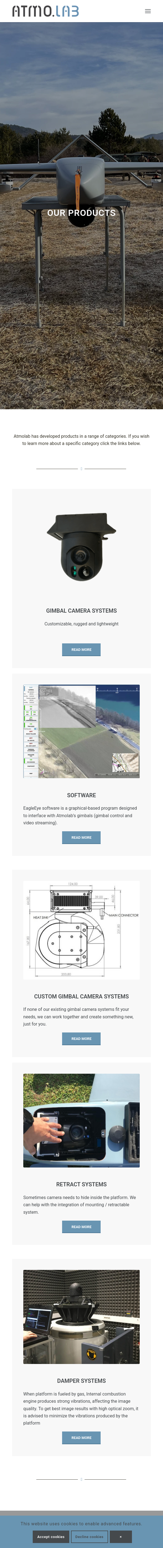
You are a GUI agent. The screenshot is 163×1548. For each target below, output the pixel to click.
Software (81, 795)
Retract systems (81, 1184)
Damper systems (81, 1381)
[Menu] (148, 11)
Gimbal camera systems (81, 610)
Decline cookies (89, 1537)
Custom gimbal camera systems (81, 996)
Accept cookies (51, 1537)
